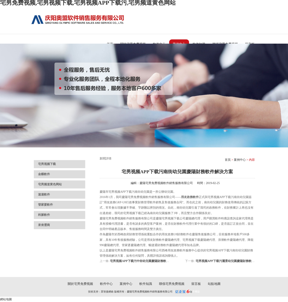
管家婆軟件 (45, 204)
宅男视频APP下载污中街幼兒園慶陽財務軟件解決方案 (145, 261)
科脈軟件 (44, 214)
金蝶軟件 (44, 174)
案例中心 (240, 159)
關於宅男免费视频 (80, 283)
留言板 (196, 283)
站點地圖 (214, 283)
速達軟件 (44, 194)
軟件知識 (145, 283)
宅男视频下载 (47, 164)
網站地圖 (6, 299)
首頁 (228, 159)
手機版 (196, 291)
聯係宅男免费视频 (171, 283)
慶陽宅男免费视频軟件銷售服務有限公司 (166, 183)
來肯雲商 (44, 225)
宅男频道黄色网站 (50, 184)
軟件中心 (106, 283)
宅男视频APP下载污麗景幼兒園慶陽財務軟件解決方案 (231, 261)
